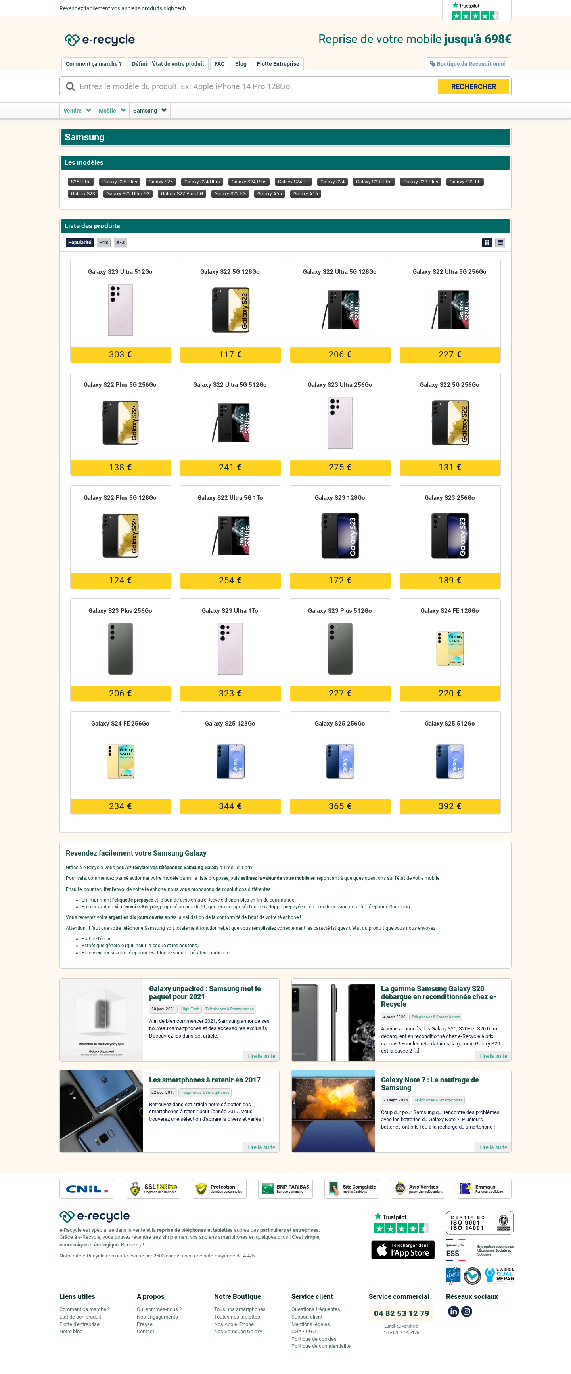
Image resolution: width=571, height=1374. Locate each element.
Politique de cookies (314, 1339)
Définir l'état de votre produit (168, 64)
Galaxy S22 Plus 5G (182, 194)
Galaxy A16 (305, 194)
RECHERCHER (473, 86)
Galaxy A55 (269, 194)
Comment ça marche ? (94, 64)
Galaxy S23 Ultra (374, 182)
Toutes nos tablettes (237, 1317)
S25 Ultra (81, 182)
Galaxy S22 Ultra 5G (128, 194)
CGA (296, 1331)
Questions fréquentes (315, 1309)
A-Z (120, 242)
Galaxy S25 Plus (119, 182)
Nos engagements (157, 1317)
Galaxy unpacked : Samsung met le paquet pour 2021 (205, 992)
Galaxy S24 (332, 182)
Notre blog (70, 1331)
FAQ (220, 64)
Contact (145, 1331)
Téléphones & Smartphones (229, 1009)
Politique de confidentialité (321, 1346)
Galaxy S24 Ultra (202, 182)
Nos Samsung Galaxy (238, 1331)
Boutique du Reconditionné (468, 64)
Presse (145, 1324)
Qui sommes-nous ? (159, 1309)
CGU (311, 1331)
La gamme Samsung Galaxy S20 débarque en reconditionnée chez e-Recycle (438, 996)
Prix (103, 242)
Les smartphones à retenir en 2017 (205, 1080)
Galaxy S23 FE (465, 182)
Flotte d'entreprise (79, 1324)
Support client (306, 1317)
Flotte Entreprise (278, 64)
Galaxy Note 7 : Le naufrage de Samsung (430, 1084)
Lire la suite (261, 1056)
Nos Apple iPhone (234, 1324)
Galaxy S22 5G (230, 194)
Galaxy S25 (161, 182)
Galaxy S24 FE (293, 182)
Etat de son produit (80, 1317)
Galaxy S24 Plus (249, 182)
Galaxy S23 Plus (420, 182)
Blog (241, 64)
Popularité (79, 242)
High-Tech (190, 1009)
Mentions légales (310, 1324)
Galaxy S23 (83, 194)
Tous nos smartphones (240, 1309)
